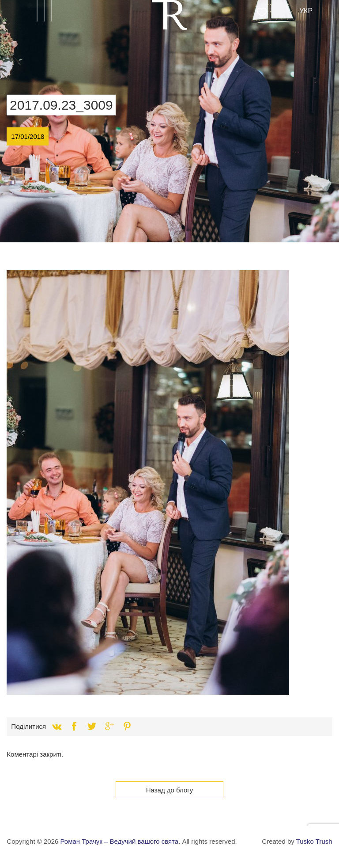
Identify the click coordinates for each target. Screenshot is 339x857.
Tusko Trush (314, 841)
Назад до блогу (169, 790)
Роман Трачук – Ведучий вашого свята (119, 841)
